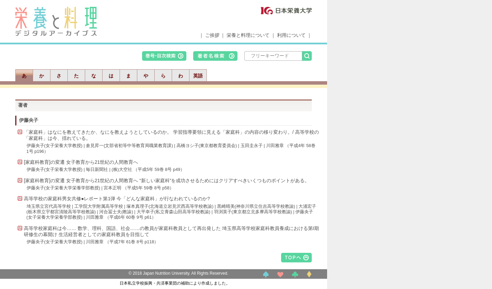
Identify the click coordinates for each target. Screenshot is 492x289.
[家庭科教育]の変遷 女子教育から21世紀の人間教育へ (81, 162)
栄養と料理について (248, 35)
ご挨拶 (212, 35)
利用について (291, 35)
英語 (198, 75)
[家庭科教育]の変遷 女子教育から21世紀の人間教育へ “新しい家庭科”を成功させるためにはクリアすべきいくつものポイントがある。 (166, 180)
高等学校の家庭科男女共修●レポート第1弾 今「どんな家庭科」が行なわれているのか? (117, 198)
